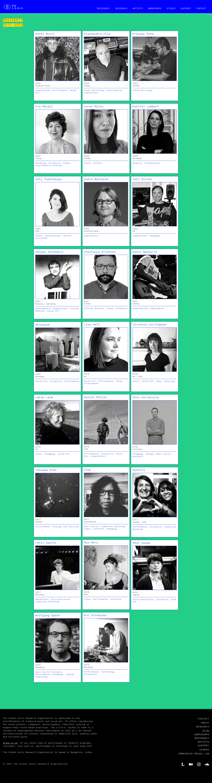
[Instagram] (199, 764)
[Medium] (191, 764)
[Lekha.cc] (183, 764)
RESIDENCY (201, 738)
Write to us (10, 743)
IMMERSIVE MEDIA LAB (193, 754)
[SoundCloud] (206, 764)
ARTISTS (203, 741)
